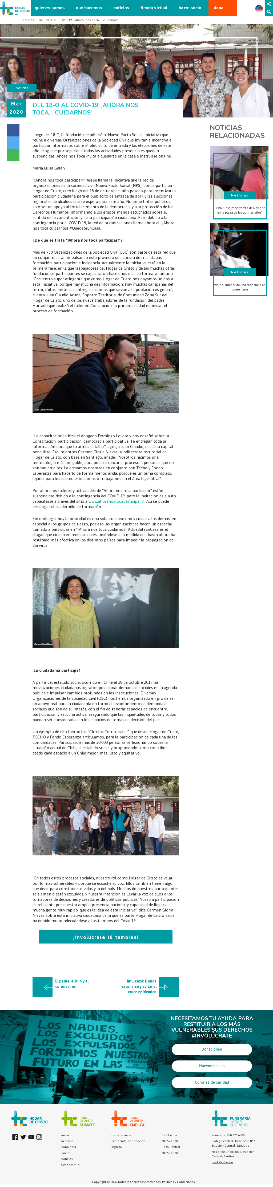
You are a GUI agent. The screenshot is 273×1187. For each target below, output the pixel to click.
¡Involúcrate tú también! (106, 937)
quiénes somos (50, 8)
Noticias (28, 20)
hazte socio (190, 8)
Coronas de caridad (212, 1082)
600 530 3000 (170, 1153)
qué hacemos (89, 8)
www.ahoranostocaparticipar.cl (116, 501)
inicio (65, 1135)
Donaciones (212, 1049)
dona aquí (68, 1147)
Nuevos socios (212, 1066)
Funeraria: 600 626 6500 (228, 1135)
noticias (121, 8)
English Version (222, 1162)
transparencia (255, 24)
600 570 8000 (170, 1141)
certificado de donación (128, 1141)
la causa (67, 1141)
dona (218, 8)
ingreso (116, 1147)
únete (65, 1153)
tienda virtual (153, 8)
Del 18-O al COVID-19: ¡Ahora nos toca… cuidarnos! (78, 20)
